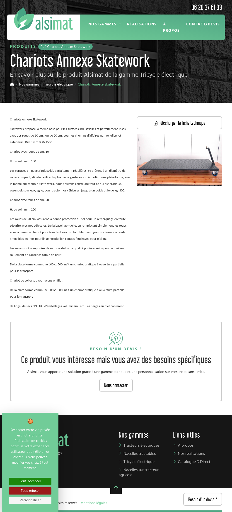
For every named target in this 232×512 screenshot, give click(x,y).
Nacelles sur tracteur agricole (139, 472)
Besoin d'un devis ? (202, 499)
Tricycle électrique (58, 85)
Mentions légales (93, 503)
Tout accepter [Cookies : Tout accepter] (30, 481)
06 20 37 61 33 (206, 7)
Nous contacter (116, 385)
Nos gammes (29, 85)
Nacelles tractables (139, 454)
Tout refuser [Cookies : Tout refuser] (30, 491)
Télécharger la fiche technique (179, 122)
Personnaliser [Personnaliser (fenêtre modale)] (30, 500)
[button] (104, 24)
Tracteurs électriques (141, 445)
